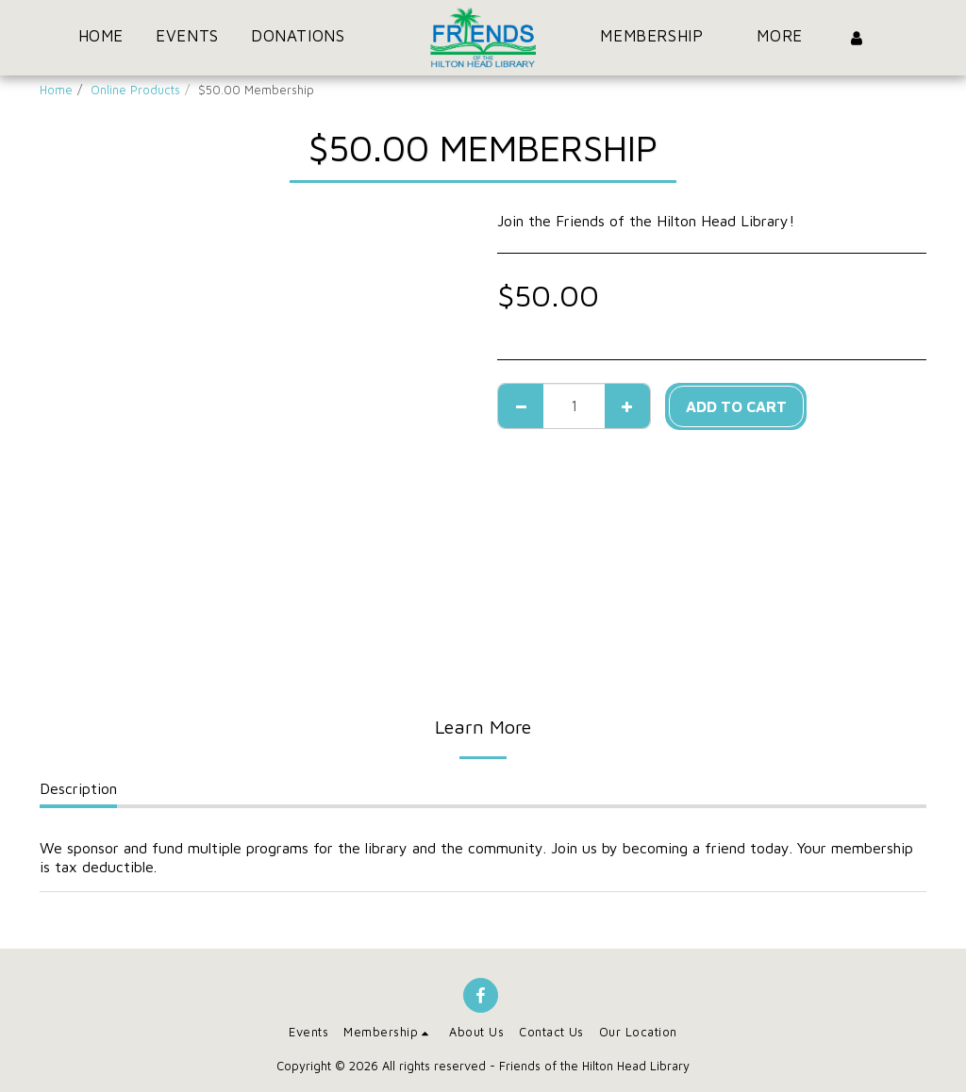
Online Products (135, 90)
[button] (308, 38)
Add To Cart (736, 406)
